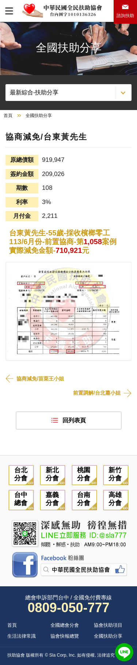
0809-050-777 (68, 607)
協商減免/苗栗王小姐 (40, 379)
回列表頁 (74, 420)
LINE (124, 652)
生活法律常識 (21, 636)
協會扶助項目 (108, 625)
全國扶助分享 (108, 636)
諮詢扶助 (125, 15)
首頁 (8, 115)
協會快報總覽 (64, 636)
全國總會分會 (64, 625)
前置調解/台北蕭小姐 (97, 393)
